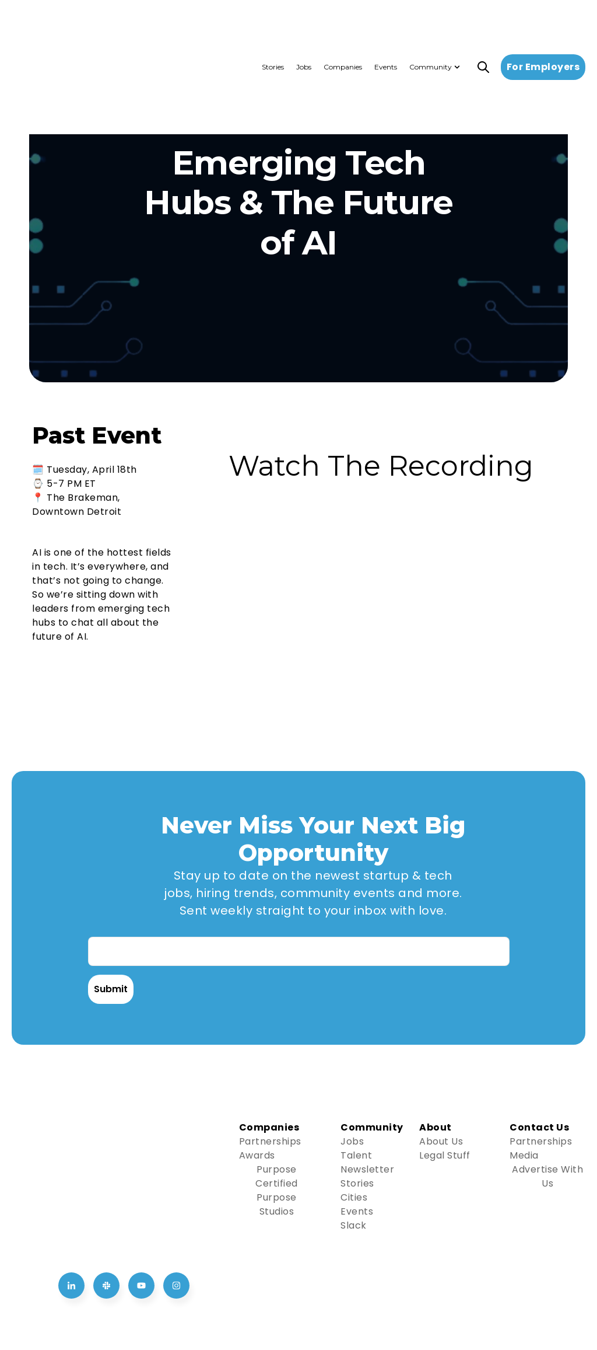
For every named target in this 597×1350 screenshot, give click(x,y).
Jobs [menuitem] (303, 23)
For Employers (543, 23)
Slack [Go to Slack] (353, 1225)
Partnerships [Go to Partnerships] (270, 1141)
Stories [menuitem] (273, 23)
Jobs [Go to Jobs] (352, 1141)
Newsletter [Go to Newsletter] (367, 1169)
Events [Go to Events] (356, 1211)
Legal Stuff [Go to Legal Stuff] (444, 1155)
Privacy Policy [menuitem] (499, 1297)
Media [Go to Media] (524, 1155)
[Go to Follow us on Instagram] (176, 1165)
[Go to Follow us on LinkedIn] (71, 1165)
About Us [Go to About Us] (441, 1141)
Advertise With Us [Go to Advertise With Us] (547, 1176)
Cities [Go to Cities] (353, 1197)
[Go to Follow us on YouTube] (141, 1165)
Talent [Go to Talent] (356, 1155)
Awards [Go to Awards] (257, 1155)
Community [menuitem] (430, 23)
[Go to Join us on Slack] (106, 1165)
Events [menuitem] (385, 23)
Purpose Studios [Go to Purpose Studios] (277, 1204)
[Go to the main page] (73, 23)
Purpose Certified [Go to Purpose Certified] (276, 1176)
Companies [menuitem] (343, 23)
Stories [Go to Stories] (357, 1183)
